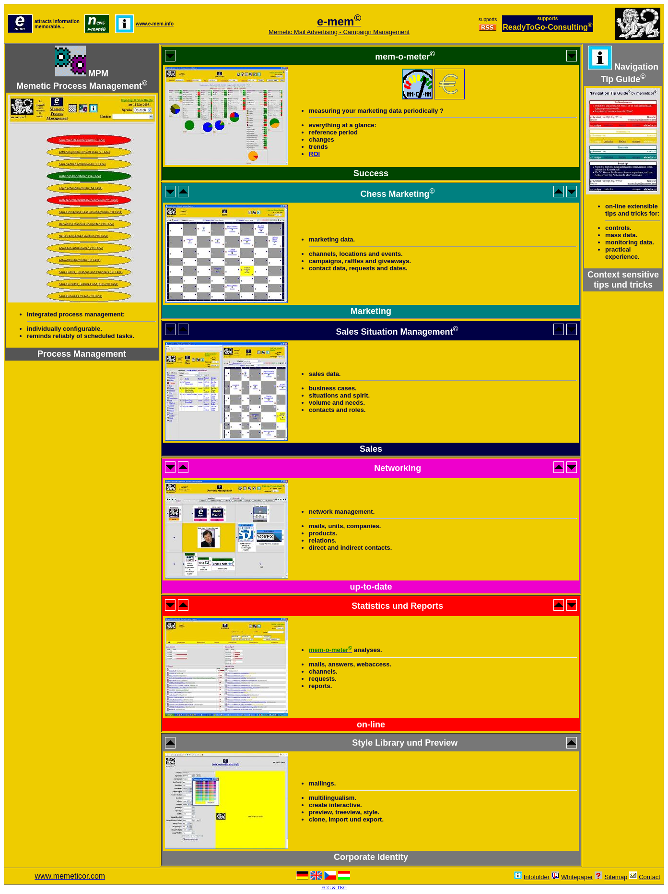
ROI (314, 153)
